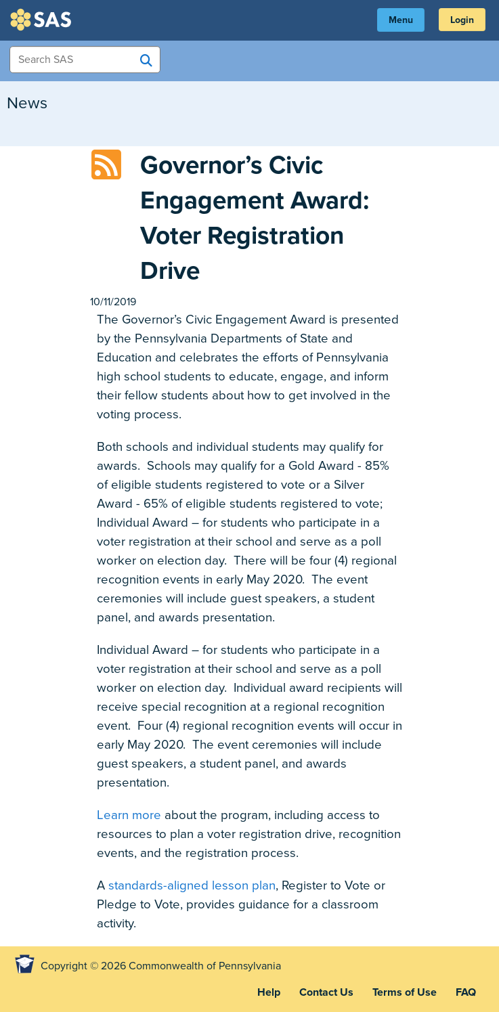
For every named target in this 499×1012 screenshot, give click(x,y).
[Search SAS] (146, 60)
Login (462, 20)
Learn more (129, 815)
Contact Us (326, 992)
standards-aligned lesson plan (192, 885)
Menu (401, 20)
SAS (42, 19)
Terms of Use (404, 992)
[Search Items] (84, 59)
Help (268, 992)
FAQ (466, 992)
